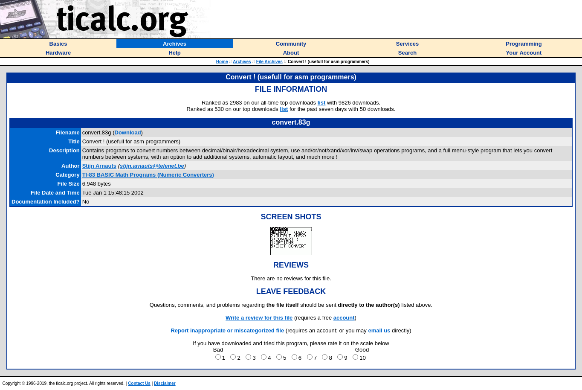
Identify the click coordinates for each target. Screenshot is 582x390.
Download (128, 132)
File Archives (269, 61)
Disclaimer (165, 383)
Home (222, 61)
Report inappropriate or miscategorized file (227, 330)
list (322, 102)
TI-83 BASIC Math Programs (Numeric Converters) (148, 175)
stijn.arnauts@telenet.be (152, 166)
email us (379, 330)
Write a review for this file (259, 317)
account (344, 317)
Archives (242, 61)
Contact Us (139, 383)
